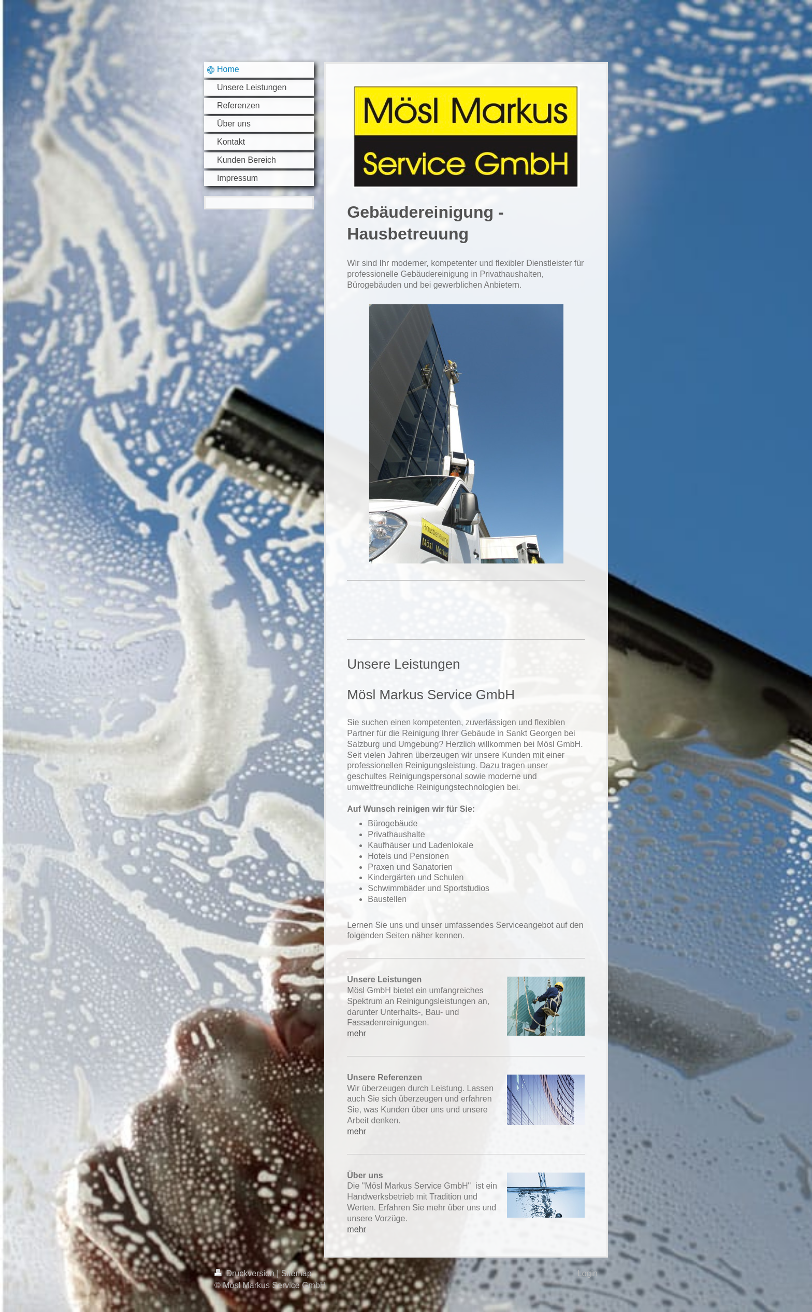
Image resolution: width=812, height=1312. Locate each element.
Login (587, 1273)
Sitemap (296, 1273)
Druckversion (245, 1273)
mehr (356, 1033)
